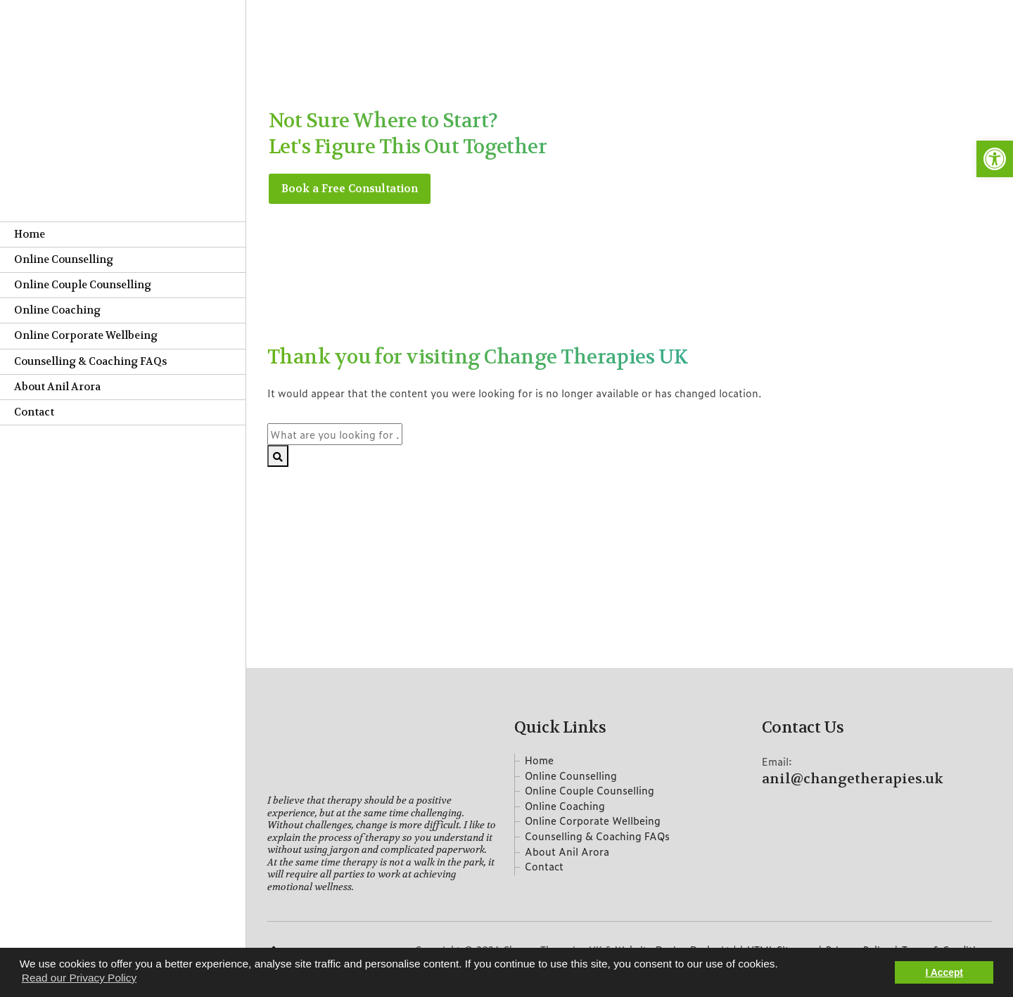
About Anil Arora (57, 387)
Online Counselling (63, 259)
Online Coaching (57, 310)
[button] (994, 159)
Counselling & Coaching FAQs (90, 361)
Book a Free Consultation (351, 188)
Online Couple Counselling (82, 285)
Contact (34, 412)
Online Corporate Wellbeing (86, 335)
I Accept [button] (944, 972)
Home (29, 234)
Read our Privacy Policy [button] (79, 978)
